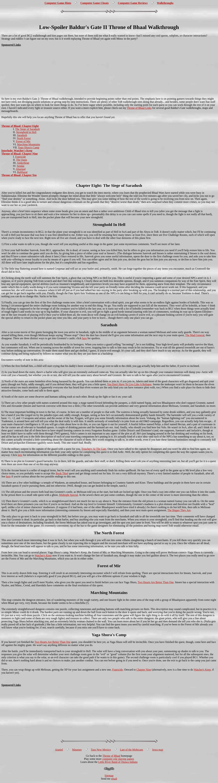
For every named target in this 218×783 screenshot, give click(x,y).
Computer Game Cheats (94, 3)
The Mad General (194, 335)
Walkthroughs (165, 3)
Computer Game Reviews (133, 3)
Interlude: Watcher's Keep (16, 150)
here (84, 338)
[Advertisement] (109, 19)
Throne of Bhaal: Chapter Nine (19, 153)
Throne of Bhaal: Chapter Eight (20, 126)
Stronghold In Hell (109, 224)
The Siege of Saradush (27, 129)
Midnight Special (68, 494)
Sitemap (109, 775)
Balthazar (22, 172)
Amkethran (23, 162)
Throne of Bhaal (111, 755)
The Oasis (21, 159)
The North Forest (109, 533)
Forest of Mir (23, 141)
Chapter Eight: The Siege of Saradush (109, 185)
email (114, 778)
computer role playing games (118, 758)
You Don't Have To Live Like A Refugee (129, 384)
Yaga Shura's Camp (28, 147)
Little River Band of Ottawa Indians (118, 761)
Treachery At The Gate (93, 448)
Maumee (77, 749)
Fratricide (20, 156)
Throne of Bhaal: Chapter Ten (19, 175)
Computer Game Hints (58, 3)
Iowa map (157, 749)
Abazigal (21, 169)
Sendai (20, 165)
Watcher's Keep (43, 555)
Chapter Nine (143, 669)
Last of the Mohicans (131, 749)
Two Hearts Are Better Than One (156, 582)
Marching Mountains (28, 144)
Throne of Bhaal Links (139, 107)
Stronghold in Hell (26, 132)
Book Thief (62, 473)
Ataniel (59, 749)
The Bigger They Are (179, 510)
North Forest (24, 138)
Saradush (22, 135)
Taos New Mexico (101, 749)
